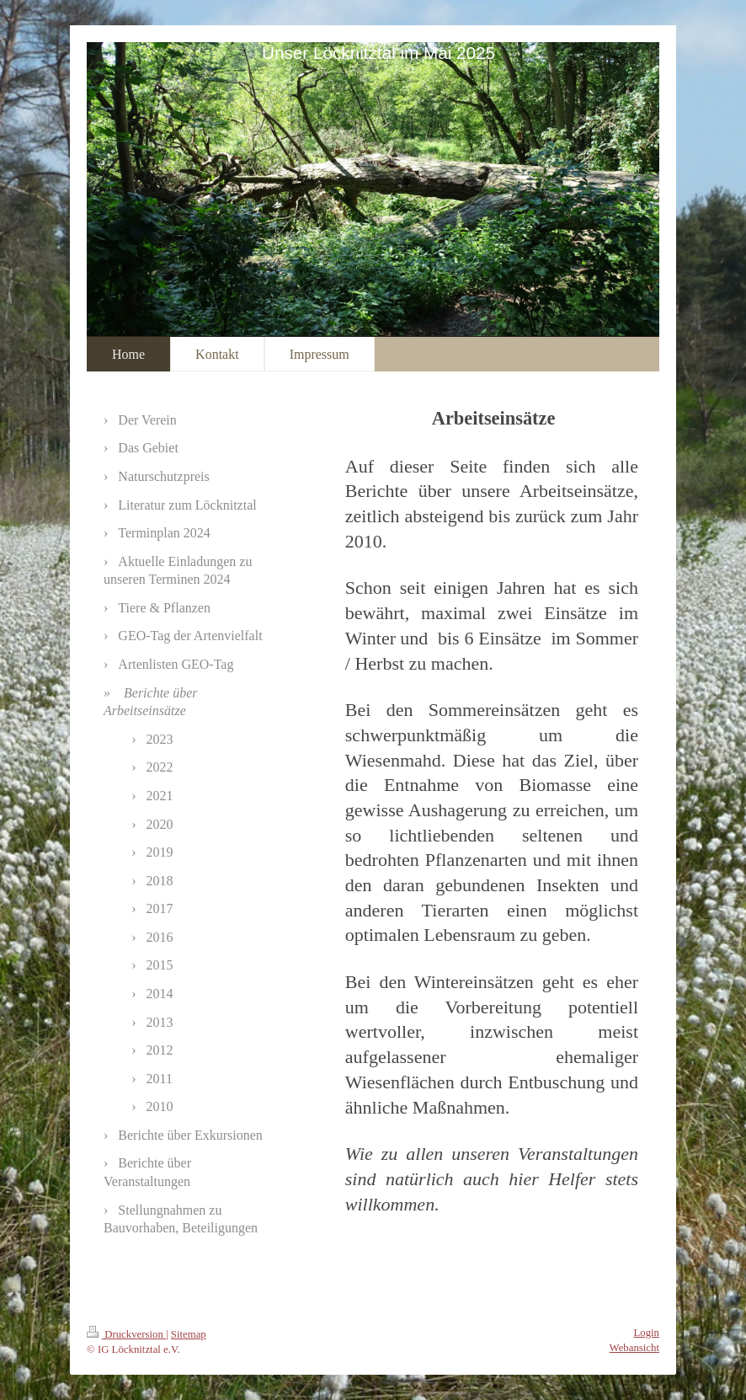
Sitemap (188, 1334)
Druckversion (126, 1334)
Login (646, 1333)
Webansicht (634, 1348)
